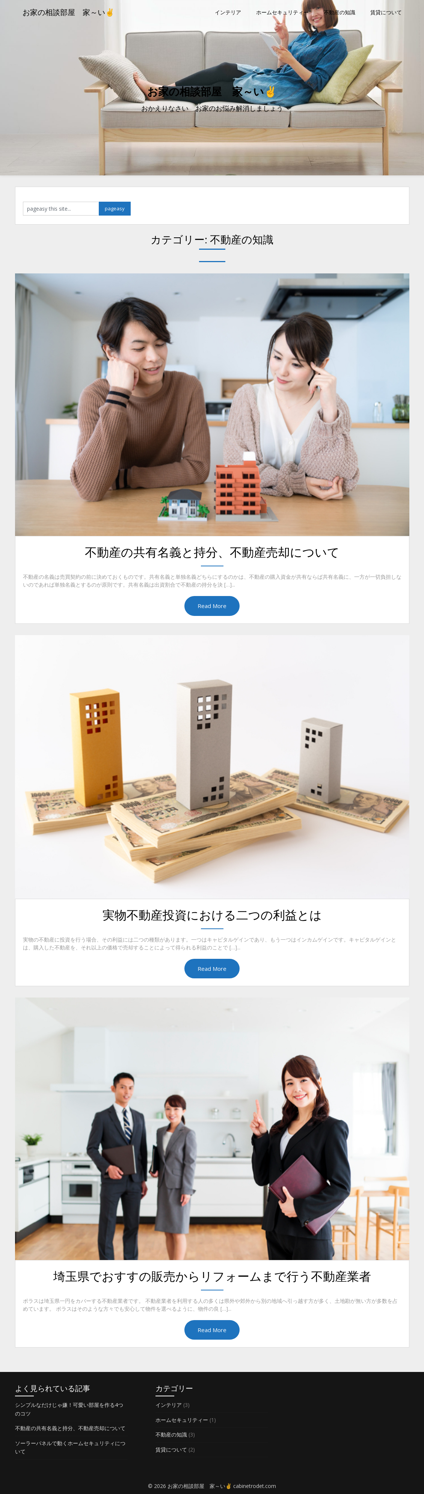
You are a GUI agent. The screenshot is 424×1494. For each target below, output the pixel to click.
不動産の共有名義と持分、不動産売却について (212, 552)
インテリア (228, 12)
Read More (212, 606)
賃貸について (386, 12)
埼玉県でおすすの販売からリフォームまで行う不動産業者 (212, 1276)
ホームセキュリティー (282, 12)
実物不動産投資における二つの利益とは (212, 915)
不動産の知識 (339, 12)
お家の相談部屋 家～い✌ (69, 12)
